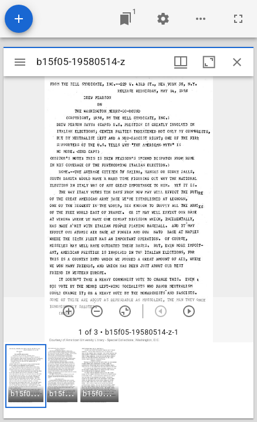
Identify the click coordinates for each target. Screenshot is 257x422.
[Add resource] (19, 19)
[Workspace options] (201, 19)
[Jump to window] (125, 19)
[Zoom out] (97, 311)
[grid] (128, 380)
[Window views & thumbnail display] (181, 62)
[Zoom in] (69, 311)
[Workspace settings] (163, 19)
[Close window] (237, 62)
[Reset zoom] (125, 311)
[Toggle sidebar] (20, 62)
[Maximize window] (209, 62)
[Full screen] (238, 19)
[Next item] (189, 311)
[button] (25, 376)
